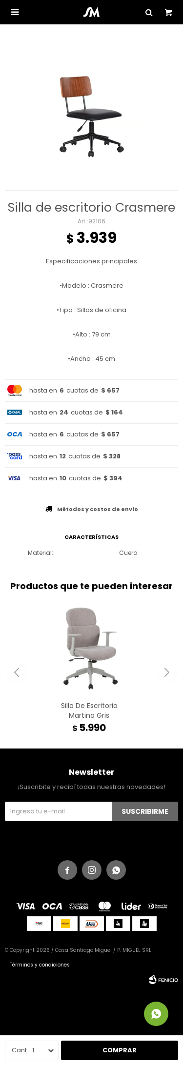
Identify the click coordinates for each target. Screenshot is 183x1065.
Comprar (119, 1050)
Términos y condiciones (40, 964)
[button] (166, 672)
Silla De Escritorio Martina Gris (89, 710)
